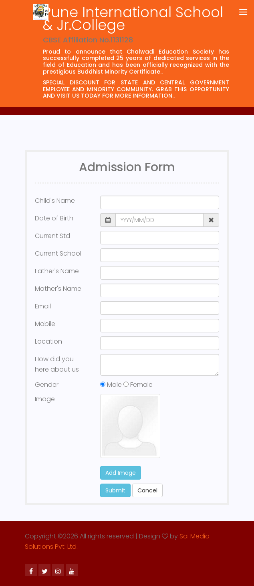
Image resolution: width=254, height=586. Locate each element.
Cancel (147, 490)
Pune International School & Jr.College (133, 18)
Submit (115, 490)
